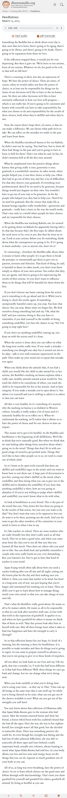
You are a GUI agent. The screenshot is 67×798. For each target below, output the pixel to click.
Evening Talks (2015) (19, 11)
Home (5, 11)
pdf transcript (46, 36)
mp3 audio (19, 36)
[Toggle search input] (62, 4)
